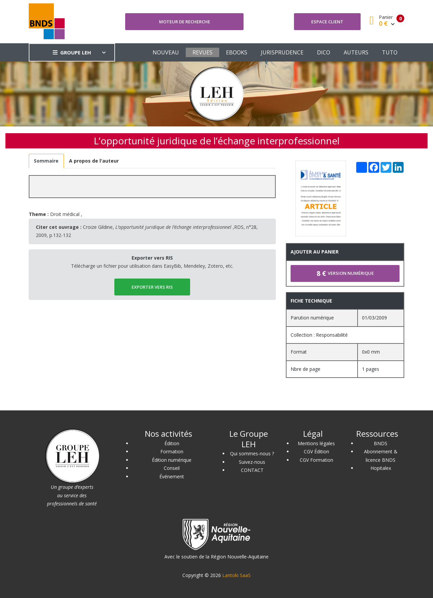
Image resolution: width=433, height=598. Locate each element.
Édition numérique (171, 460)
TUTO (389, 52)
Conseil (172, 468)
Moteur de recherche (184, 22)
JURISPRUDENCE (282, 52)
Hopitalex (380, 468)
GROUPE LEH (72, 52)
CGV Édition (316, 451)
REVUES (202, 52)
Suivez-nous (252, 462)
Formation (171, 451)
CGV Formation (316, 460)
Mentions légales (316, 443)
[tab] (46, 161)
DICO (323, 52)
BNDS (380, 443)
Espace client (327, 22)
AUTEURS (356, 52)
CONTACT (252, 470)
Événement (171, 476)
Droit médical (64, 214)
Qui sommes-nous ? (252, 453)
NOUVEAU (166, 52)
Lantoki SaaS (236, 575)
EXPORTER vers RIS (152, 287)
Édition (171, 443)
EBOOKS (236, 52)
